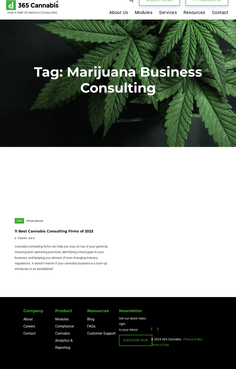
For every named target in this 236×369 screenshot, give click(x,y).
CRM (19, 221)
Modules (62, 319)
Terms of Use (160, 345)
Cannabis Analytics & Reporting (64, 340)
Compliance (64, 326)
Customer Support (101, 333)
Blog (90, 319)
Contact (29, 333)
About (28, 319)
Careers (29, 326)
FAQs (91, 326)
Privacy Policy (192, 339)
